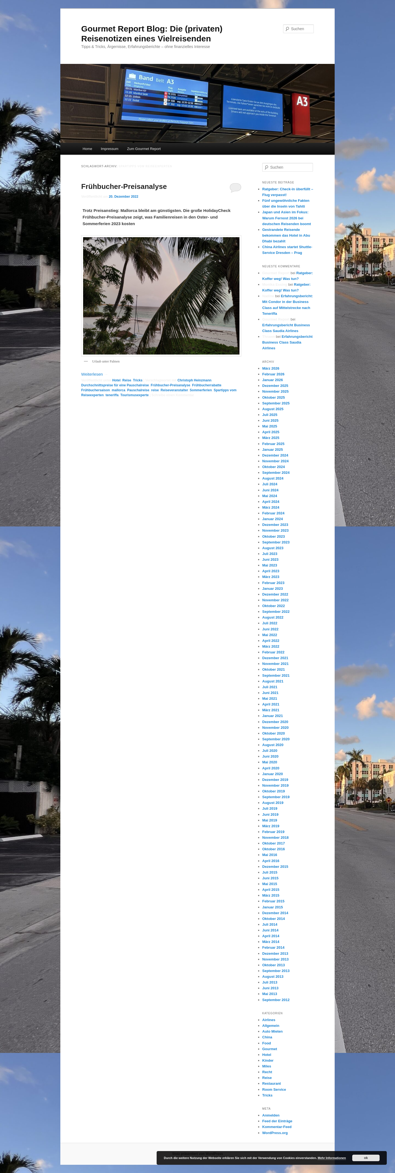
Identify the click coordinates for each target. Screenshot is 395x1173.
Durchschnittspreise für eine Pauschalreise (115, 385)
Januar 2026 (272, 380)
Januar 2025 (272, 449)
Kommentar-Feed (277, 1127)
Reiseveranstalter (174, 390)
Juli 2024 (269, 484)
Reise (126, 380)
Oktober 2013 (273, 965)
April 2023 (270, 571)
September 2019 (276, 797)
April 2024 (270, 502)
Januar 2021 (272, 716)
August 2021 (272, 681)
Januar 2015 (272, 907)
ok (366, 1158)
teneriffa (112, 395)
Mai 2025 (269, 426)
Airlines (268, 1020)
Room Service (274, 1089)
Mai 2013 (269, 994)
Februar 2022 (273, 652)
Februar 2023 (273, 583)
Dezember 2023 (275, 525)
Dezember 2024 (275, 455)
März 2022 (270, 646)
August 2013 (272, 976)
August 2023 (272, 548)
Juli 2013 (269, 982)
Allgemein (270, 1026)
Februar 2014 (273, 947)
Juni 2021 (270, 693)
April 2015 (270, 890)
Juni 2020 (270, 756)
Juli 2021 (269, 687)
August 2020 (272, 745)
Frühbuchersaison (95, 390)
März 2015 (270, 895)
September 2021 (276, 675)
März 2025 (270, 438)
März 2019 (270, 826)
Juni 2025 (270, 420)
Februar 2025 (273, 444)
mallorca (118, 390)
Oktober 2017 (273, 843)
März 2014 (270, 942)
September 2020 (276, 739)
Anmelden (271, 1115)
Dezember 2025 (275, 386)
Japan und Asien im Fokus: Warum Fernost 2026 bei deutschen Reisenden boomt (286, 218)
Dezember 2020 (275, 722)
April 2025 (270, 432)
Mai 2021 (269, 698)
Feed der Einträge (277, 1121)
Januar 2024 (272, 519)
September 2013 (276, 971)
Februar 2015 (273, 901)
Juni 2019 (270, 814)
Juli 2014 (269, 924)
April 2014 (270, 936)
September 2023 (276, 542)
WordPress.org (275, 1133)
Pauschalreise (138, 390)
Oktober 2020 (273, 733)
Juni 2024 (270, 490)
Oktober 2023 (273, 536)
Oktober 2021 (273, 669)
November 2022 (275, 600)
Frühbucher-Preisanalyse (124, 186)
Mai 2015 (269, 884)
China (267, 1037)
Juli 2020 (269, 751)
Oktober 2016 (273, 849)
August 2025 (272, 409)
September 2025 (276, 403)
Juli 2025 (269, 415)
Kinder (267, 1060)
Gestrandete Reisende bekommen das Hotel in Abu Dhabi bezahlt (286, 235)
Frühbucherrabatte (206, 385)
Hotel (116, 380)
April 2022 (270, 641)
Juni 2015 (270, 878)
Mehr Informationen (332, 1158)
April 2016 (270, 861)
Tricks (138, 380)
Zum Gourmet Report (144, 149)
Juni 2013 (270, 988)
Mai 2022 (269, 635)
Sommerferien (201, 390)
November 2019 (275, 785)
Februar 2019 (273, 832)
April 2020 (270, 768)
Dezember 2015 (275, 867)
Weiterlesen (94, 374)
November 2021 (275, 664)
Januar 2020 (272, 774)
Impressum (109, 149)
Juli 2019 (269, 808)
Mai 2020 (269, 762)
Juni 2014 (270, 930)
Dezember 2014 (275, 913)
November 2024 (275, 461)
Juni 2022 (270, 629)
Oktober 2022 (273, 606)
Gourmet (269, 1049)
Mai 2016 (269, 855)
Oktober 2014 (273, 919)
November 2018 (275, 837)
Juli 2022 (269, 623)
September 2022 (276, 612)
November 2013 (275, 959)
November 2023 (275, 530)
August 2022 (272, 617)
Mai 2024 (269, 496)
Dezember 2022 (275, 594)
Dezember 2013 (275, 953)
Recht (267, 1072)
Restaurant (271, 1083)
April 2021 (270, 704)
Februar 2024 (273, 513)
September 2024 (276, 473)
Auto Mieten (272, 1031)
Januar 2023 (272, 588)
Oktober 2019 (273, 791)
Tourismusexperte (134, 395)
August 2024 (272, 478)
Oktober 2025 (273, 397)
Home (87, 149)
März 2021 (270, 710)
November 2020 (275, 728)
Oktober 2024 (273, 467)
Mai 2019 (269, 820)
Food (266, 1043)
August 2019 (272, 803)
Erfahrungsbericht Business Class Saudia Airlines (287, 342)
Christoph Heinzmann (194, 380)
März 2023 (270, 577)
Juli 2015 (269, 872)
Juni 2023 (270, 559)
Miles (266, 1066)
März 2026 (270, 368)
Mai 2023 (269, 565)
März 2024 (270, 507)
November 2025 (275, 391)
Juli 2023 (269, 554)
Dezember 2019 (275, 780)
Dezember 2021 (275, 658)
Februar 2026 (273, 374)
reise (155, 390)
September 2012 (276, 1000)
